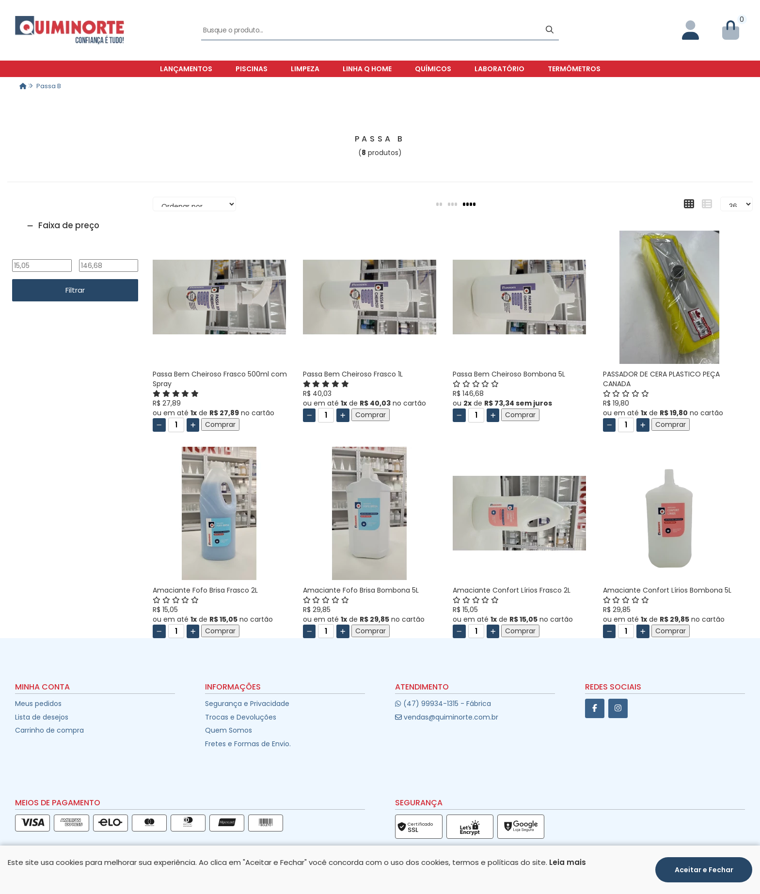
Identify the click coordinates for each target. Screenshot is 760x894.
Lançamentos (186, 69)
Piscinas (252, 69)
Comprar (220, 424)
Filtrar (75, 290)
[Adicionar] (193, 425)
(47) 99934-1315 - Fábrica (443, 703)
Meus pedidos (38, 703)
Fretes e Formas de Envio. (248, 744)
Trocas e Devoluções (240, 717)
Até (108, 253)
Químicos (433, 69)
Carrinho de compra (49, 730)
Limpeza (305, 69)
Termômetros (574, 69)
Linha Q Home (367, 69)
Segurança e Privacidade (247, 703)
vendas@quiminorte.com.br (446, 717)
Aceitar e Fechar (704, 870)
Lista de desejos (41, 717)
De (42, 253)
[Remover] (159, 425)
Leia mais (567, 862)
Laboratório (499, 69)
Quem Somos (228, 730)
